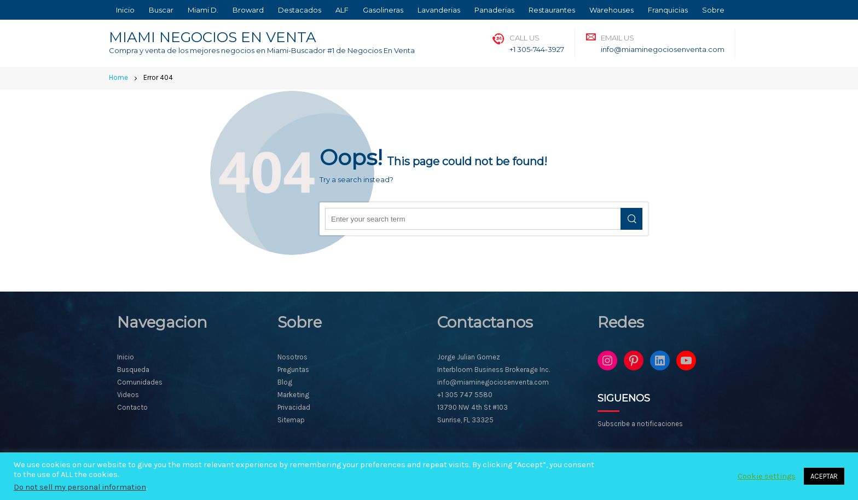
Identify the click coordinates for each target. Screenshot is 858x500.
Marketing (293, 395)
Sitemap (291, 420)
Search (631, 219)
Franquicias (668, 9)
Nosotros (292, 357)
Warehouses (611, 9)
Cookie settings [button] (767, 476)
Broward (248, 9)
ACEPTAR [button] (824, 476)
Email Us (617, 37)
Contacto (132, 407)
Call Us (524, 37)
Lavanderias (439, 9)
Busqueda (133, 369)
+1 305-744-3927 (536, 49)
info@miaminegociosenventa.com (662, 49)
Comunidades (140, 382)
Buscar (161, 9)
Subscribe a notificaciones (640, 424)
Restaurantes (552, 9)
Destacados (299, 9)
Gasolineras (383, 9)
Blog (284, 382)
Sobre (713, 9)
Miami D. (203, 9)
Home (118, 77)
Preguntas (293, 369)
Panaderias (494, 9)
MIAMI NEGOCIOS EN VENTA (212, 37)
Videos (128, 395)
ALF (342, 9)
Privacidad (293, 407)
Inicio (125, 9)
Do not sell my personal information (80, 487)
